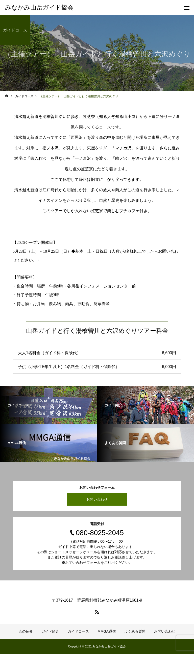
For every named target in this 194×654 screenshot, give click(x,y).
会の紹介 (26, 631)
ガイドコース (78, 631)
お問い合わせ (97, 499)
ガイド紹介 (50, 631)
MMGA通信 (107, 631)
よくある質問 (135, 631)
